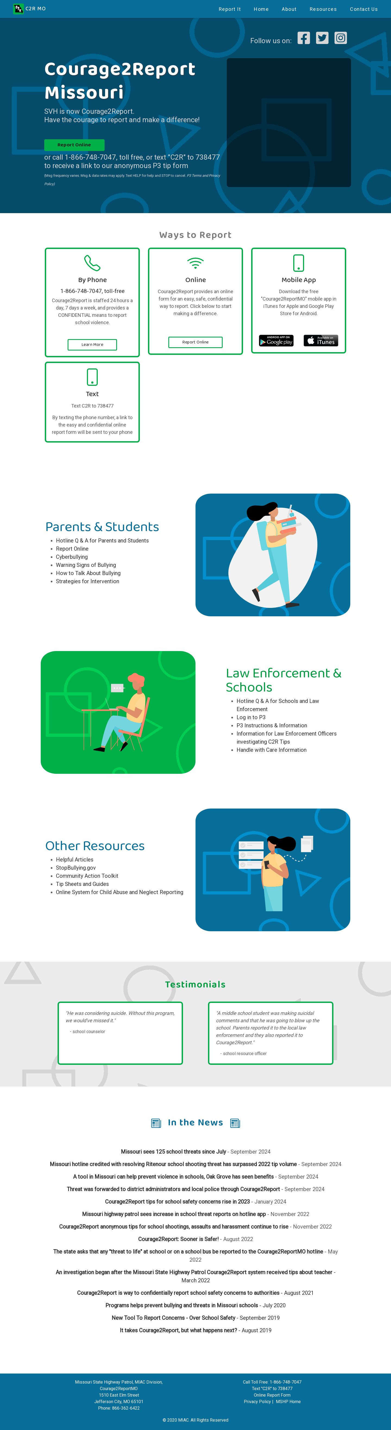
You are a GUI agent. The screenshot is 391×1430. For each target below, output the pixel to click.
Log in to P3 (251, 717)
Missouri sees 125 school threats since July (173, 1151)
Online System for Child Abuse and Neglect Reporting (119, 892)
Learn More (92, 344)
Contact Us (364, 9)
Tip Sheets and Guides (82, 884)
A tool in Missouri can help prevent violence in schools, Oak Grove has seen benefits (173, 1176)
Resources (323, 9)
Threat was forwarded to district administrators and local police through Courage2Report (173, 1189)
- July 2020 (272, 1305)
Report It (230, 9)
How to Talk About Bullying (88, 573)
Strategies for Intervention (87, 581)
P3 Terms (194, 175)
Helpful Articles (74, 859)
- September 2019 (196, 1318)
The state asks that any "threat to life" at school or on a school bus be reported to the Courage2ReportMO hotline (188, 1251)
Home (261, 9)
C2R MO (29, 9)
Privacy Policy (257, 1401)
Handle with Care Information (272, 750)
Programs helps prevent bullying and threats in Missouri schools (181, 1305)
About (289, 9)
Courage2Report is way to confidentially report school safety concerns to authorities (178, 1293)
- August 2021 (296, 1293)
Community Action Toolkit (87, 876)
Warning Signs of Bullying (86, 565)
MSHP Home (288, 1401)
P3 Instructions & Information (272, 725)
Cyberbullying (72, 557)
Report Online (74, 145)
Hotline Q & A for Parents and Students (102, 540)
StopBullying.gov (76, 867)
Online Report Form (272, 1395)
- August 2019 (196, 1330)
